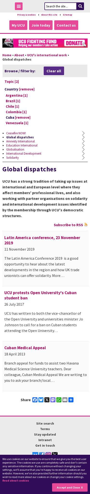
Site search (45, 423)
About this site (49, 15)
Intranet (45, 440)
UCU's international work (47, 55)
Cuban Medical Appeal (25, 347)
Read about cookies (15, 480)
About (19, 55)
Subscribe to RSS (68, 224)
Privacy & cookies (26, 15)
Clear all (54, 70)
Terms (45, 429)
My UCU (18, 25)
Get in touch (45, 445)
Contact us (66, 25)
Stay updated (45, 434)
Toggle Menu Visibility (20, 7)
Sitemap (67, 15)
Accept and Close (68, 487)
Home (7, 55)
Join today (40, 25)
